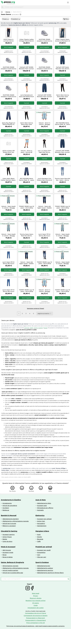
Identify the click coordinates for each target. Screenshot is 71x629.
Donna (8, 12)
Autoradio (40, 510)
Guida (36, 605)
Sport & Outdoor (42, 562)
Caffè (39, 541)
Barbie (5, 539)
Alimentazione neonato (10, 566)
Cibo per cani (41, 557)
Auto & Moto (41, 500)
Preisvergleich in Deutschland (35, 620)
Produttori (15, 19)
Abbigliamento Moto (44, 503)
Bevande (40, 539)
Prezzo (5, 19)
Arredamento (7, 503)
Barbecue (6, 510)
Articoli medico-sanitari (10, 570)
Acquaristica (41, 552)
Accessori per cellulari (44, 519)
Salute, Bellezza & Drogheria (12, 562)
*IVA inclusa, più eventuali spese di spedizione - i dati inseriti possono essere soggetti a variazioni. (35, 626)
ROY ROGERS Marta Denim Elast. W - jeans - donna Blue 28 (26, 179)
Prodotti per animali (44, 547)
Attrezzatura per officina (45, 508)
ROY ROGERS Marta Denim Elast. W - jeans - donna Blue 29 (62, 123)
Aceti (39, 534)
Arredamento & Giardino (11, 500)
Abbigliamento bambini (11, 519)
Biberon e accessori (9, 526)
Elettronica (40, 515)
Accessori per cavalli (44, 550)
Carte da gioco (7, 541)
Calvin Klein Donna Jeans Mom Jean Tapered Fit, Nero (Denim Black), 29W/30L (62, 95)
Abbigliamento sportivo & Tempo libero (50, 573)
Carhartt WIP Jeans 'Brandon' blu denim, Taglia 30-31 (62, 68)
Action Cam (41, 521)
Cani (38, 555)
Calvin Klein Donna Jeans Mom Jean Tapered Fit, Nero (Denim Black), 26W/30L (26, 123)
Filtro (66, 19)
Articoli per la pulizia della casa (13, 573)
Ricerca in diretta (35, 598)
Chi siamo (35, 603)
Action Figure (7, 537)
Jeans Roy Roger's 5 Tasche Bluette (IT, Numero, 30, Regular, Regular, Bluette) (8, 123)
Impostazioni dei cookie (36, 608)
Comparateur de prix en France (35, 613)
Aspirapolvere (41, 526)
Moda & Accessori (8, 547)
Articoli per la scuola (9, 523)
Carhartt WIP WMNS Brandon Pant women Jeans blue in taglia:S (44, 95)
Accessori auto (42, 505)
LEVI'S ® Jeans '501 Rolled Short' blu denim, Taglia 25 (8, 151)
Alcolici (39, 537)
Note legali (35, 593)
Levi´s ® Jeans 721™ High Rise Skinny (44, 151)
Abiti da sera (7, 550)
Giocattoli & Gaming (9, 531)
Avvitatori (6, 508)
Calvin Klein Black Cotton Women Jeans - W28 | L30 (8, 179)
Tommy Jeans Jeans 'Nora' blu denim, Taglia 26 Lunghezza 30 (26, 235)
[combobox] (37, 7)
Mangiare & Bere (42, 531)
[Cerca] (2, 7)
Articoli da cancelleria (10, 505)
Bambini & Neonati (8, 515)
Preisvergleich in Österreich (35, 618)
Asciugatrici (41, 523)
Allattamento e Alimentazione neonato (16, 521)
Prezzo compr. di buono (44, 112)
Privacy (35, 596)
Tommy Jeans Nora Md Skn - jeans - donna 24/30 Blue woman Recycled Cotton (62, 179)
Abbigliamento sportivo (45, 570)
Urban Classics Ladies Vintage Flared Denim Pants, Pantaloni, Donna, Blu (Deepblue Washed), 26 (26, 40)
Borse (4, 555)
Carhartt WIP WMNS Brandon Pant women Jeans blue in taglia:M (26, 68)
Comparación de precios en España (35, 615)
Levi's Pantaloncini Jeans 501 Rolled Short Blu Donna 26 (26, 95)
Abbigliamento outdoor (45, 568)
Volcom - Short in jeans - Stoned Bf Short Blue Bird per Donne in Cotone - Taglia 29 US (26, 151)
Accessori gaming (9, 534)
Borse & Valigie (8, 557)
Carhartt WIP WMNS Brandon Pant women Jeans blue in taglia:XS (62, 151)
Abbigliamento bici (43, 566)
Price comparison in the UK (35, 623)
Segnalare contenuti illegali (35, 308)
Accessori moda (8, 552)
